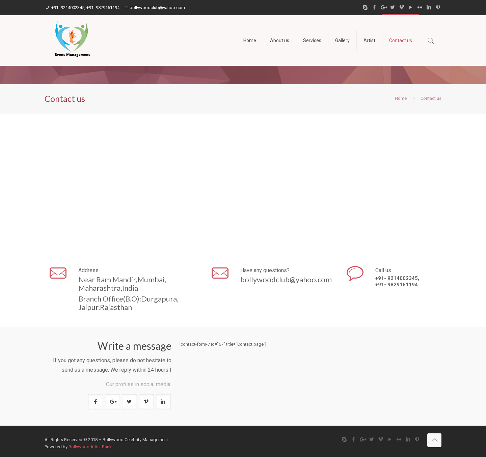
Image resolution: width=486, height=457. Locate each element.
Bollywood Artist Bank (90, 446)
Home (401, 98)
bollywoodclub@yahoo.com (157, 7)
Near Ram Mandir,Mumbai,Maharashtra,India (122, 283)
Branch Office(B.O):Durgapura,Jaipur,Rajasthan (128, 302)
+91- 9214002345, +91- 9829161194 (85, 7)
